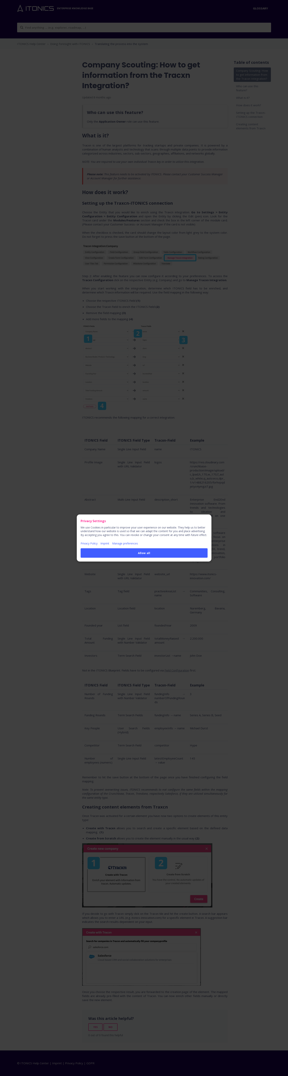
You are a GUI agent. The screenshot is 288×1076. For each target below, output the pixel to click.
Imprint (104, 543)
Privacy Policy (89, 543)
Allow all (144, 553)
